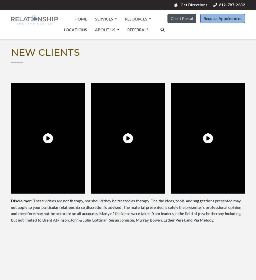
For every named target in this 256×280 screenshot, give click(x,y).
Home (81, 18)
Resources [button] (136, 18)
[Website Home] (34, 20)
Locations (75, 29)
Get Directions (190, 5)
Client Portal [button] (182, 18)
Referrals (137, 29)
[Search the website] (162, 29)
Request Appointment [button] (223, 18)
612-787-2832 (229, 5)
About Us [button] (105, 29)
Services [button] (104, 18)
